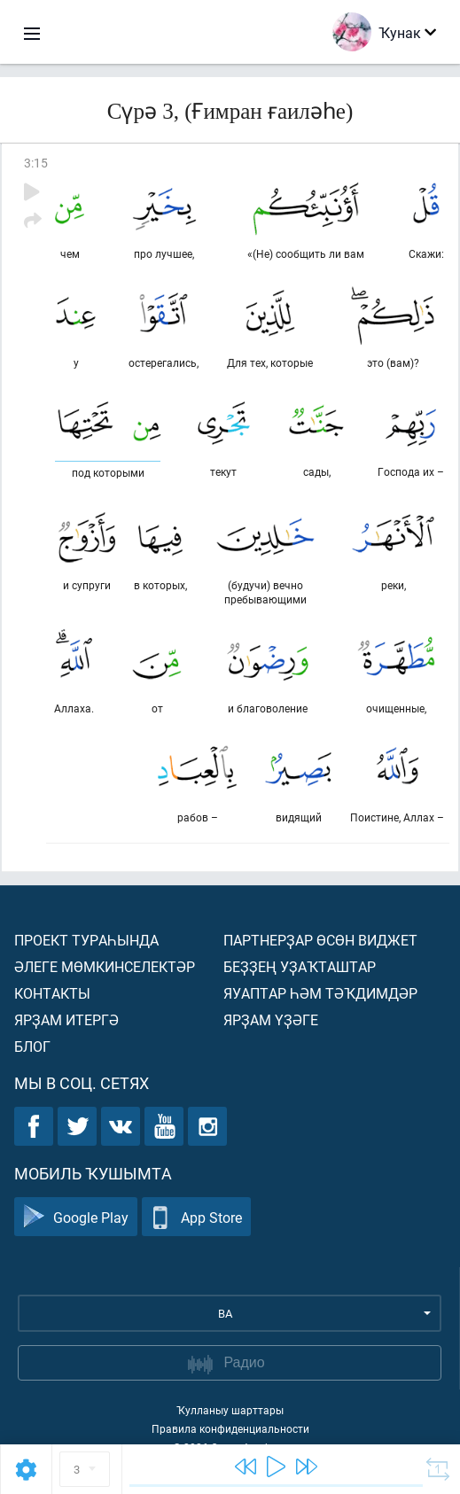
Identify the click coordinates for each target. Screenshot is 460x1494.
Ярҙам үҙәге (270, 1019)
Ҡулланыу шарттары (230, 1410)
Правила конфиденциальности (230, 1428)
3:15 (36, 162)
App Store (196, 1217)
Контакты (52, 993)
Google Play (76, 1217)
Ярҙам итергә (66, 1019)
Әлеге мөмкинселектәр (104, 966)
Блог (32, 1046)
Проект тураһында (86, 939)
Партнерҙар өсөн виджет (320, 939)
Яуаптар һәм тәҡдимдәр (320, 993)
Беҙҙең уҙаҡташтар (299, 966)
